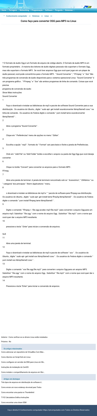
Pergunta (59, 10)
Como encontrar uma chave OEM (14, 402)
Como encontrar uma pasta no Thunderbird (18, 392)
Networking (24, 10)
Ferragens (13, 10)
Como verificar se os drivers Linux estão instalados (28, 337)
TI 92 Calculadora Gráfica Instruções (15, 397)
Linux (47, 16)
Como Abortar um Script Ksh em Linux (16, 357)
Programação (37, 10)
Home (3, 10)
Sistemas (69, 10)
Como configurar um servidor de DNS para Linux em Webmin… (23, 362)
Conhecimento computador (16, 16)
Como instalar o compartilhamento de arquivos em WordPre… (23, 372)
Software (49, 10)
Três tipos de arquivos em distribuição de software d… (21, 382)
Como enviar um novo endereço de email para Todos (21, 387)
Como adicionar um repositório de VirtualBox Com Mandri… (23, 352)
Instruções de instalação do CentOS (15, 367)
